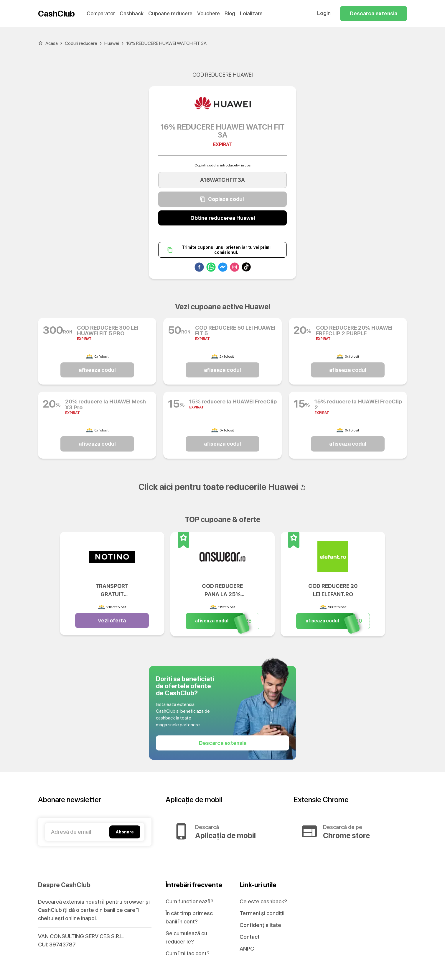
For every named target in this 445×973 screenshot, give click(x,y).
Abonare (124, 832)
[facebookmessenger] (223, 268)
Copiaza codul (222, 199)
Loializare (251, 13)
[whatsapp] (211, 268)
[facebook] (199, 268)
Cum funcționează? (189, 901)
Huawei (111, 43)
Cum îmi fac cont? (188, 953)
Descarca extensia (373, 13)
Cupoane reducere (170, 13)
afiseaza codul (97, 370)
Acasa (51, 43)
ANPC (247, 948)
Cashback (132, 13)
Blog (230, 13)
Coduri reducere (81, 43)
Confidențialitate (260, 925)
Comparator (101, 13)
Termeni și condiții (262, 913)
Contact (250, 936)
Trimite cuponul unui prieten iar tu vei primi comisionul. (222, 249)
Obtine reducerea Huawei (222, 218)
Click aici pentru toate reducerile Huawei (222, 487)
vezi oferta (112, 620)
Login (324, 13)
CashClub (56, 14)
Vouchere (208, 13)
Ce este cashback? (263, 901)
